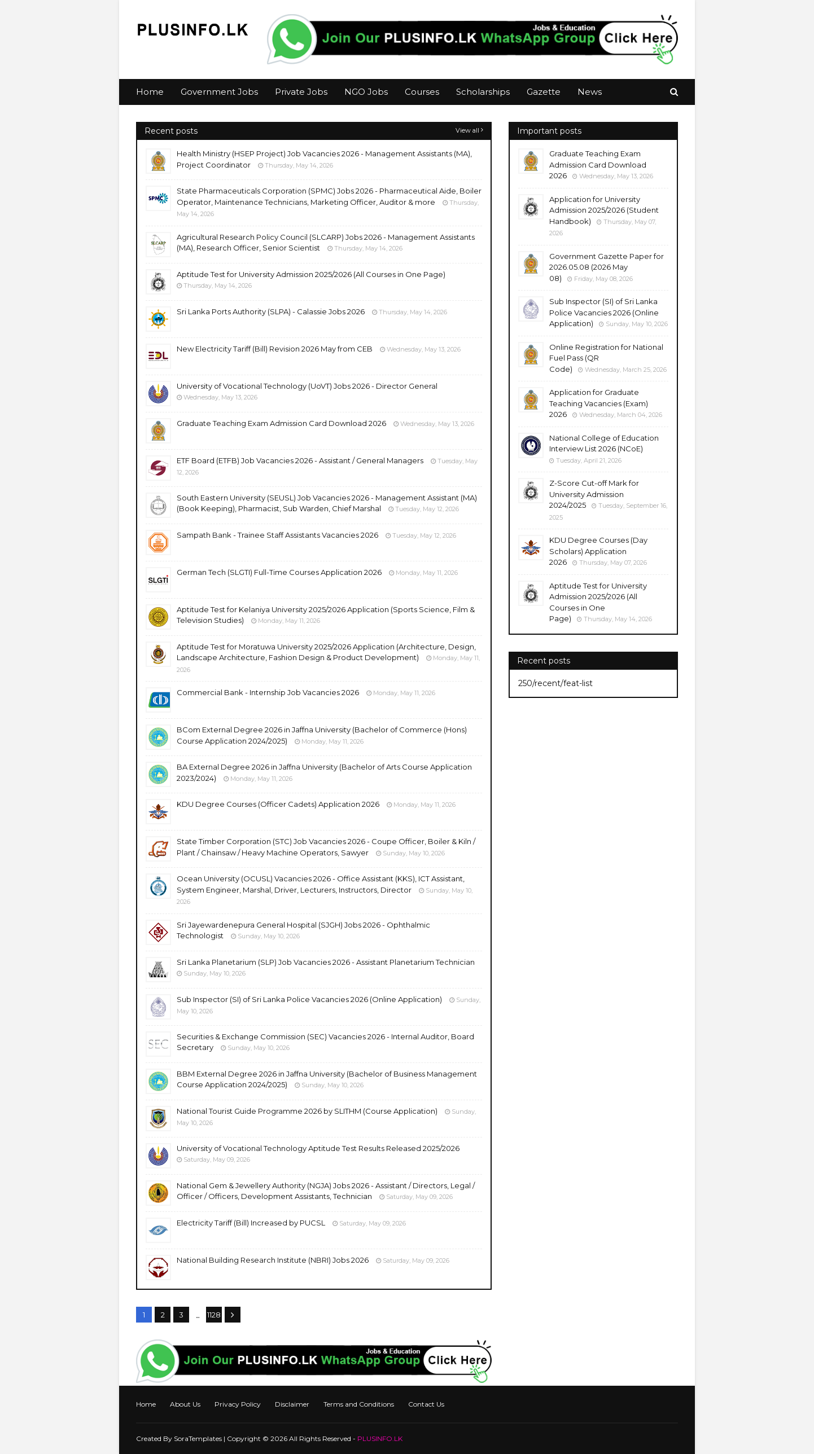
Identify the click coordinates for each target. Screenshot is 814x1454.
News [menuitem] (589, 91)
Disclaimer (292, 1404)
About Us (185, 1404)
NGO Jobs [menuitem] (366, 91)
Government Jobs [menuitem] (219, 91)
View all (467, 130)
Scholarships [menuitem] (483, 91)
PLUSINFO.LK (379, 1438)
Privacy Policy (238, 1404)
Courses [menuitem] (422, 91)
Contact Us (426, 1404)
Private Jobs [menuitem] (301, 91)
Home (146, 1404)
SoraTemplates (198, 1438)
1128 (214, 1314)
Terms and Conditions (358, 1404)
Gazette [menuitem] (544, 91)
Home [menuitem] (150, 91)
